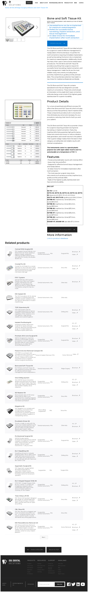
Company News (40, 569)
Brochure (76, 252)
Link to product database (57, 238)
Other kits (64, 282)
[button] (44, 3)
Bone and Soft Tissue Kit (38, 7)
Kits (13, 7)
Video (75, 254)
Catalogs (39, 563)
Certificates (39, 567)
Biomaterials (30, 567)
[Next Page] (44, 537)
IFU (74, 323)
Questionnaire (51, 570)
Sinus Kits (64, 267)
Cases (59, 569)
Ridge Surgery (21, 7)
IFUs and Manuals (50, 568)
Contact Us (50, 563)
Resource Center (61, 565)
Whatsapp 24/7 (51, 572)
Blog (59, 567)
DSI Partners (51, 565)
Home (7, 7)
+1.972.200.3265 (30, 584)
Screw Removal (67, 355)
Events (59, 571)
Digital (28, 571)
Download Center (41, 565)
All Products (30, 573)
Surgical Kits (65, 253)
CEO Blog (39, 571)
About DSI (60, 563)
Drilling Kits (64, 312)
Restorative (29, 569)
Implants (29, 563)
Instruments (30, 565)
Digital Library (61, 573)
